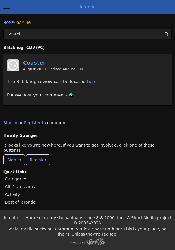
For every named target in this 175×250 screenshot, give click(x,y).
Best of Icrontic (20, 202)
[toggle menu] (6, 7)
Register (32, 122)
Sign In (10, 122)
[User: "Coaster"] (13, 65)
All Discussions (20, 186)
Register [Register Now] (38, 160)
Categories (16, 179)
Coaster (34, 63)
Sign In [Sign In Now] (14, 160)
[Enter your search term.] (87, 34)
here (92, 81)
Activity (12, 194)
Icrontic (87, 7)
